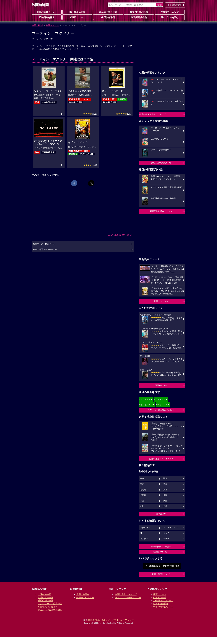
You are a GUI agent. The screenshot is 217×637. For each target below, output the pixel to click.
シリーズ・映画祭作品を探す (161, 410)
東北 (165, 490)
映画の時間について (161, 574)
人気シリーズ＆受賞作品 (50, 603)
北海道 (143, 490)
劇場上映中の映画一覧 (161, 163)
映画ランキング (169, 12)
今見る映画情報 (160, 603)
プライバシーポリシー (123, 619)
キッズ (166, 533)
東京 (142, 478)
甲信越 (143, 495)
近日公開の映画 (139, 12)
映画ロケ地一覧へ (161, 552)
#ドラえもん (145, 399)
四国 (165, 501)
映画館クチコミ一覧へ (161, 546)
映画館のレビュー (85, 597)
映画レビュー (161, 385)
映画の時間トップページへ (45, 249)
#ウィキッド (159, 399)
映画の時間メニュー (46, 12)
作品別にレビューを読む (50, 609)
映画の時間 (37, 25)
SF (141, 533)
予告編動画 (108, 17)
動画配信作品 (139, 17)
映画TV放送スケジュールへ (161, 458)
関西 (142, 484)
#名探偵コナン (146, 405)
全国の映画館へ (161, 514)
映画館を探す (46, 17)
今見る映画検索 (174, 5)
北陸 (165, 495)
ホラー (166, 539)
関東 (165, 478)
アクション (145, 528)
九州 (142, 506)
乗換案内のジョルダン (99, 619)
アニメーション (170, 528)
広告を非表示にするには (120, 235)
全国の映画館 (82, 594)
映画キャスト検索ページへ (45, 244)
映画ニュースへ (161, 301)
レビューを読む (169, 17)
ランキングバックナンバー (128, 597)
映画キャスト (52, 25)
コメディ (144, 539)
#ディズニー (161, 405)
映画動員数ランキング (126, 594)
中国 (142, 501)
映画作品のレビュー (48, 606)
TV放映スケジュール (163, 600)
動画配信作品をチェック (161, 211)
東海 (165, 484)
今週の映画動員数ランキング (152, 114)
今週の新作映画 (108, 12)
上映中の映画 (77, 12)
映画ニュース (77, 17)
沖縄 (165, 506)
